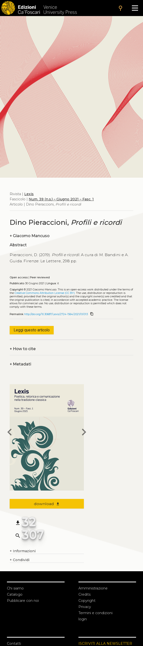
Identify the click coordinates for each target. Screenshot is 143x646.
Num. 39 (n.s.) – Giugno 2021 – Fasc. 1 (61, 199)
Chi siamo (15, 588)
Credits (84, 594)
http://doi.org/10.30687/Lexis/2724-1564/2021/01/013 (56, 314)
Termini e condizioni (95, 613)
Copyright (86, 600)
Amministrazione (93, 588)
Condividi (19, 560)
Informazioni (23, 551)
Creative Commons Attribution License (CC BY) (45, 293)
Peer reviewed (40, 277)
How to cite (23, 349)
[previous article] (10, 432)
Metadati (20, 364)
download (47, 503)
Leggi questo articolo (32, 330)
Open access (19, 277)
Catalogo (15, 594)
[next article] (84, 432)
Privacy (84, 607)
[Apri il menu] (135, 8)
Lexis (29, 194)
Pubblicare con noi (23, 600)
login (82, 619)
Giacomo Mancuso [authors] (29, 236)
